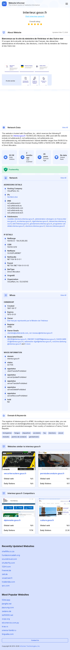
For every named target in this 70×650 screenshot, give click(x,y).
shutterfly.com (8, 563)
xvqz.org (6, 619)
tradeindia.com (8, 582)
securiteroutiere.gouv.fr (15, 473)
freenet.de (6, 570)
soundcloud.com (9, 559)
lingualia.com (8, 634)
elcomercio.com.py (10, 622)
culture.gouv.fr (47, 520)
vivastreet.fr (7, 578)
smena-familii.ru (9, 630)
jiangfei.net (6, 603)
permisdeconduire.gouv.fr (52, 473)
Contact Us (35, 640)
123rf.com (6, 566)
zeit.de (5, 574)
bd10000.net (7, 615)
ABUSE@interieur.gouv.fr (16, 339)
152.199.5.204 (12, 197)
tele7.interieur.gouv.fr (21, 224)
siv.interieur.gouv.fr (24, 221)
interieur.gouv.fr (19, 136)
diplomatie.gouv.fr (12, 520)
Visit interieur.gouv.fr (35, 16)
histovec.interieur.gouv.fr (55, 226)
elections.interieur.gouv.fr (35, 226)
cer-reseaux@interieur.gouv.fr (40, 333)
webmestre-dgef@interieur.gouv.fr (37, 342)
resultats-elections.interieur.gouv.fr (20, 219)
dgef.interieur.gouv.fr (40, 221)
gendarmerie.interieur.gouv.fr (41, 224)
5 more (27, 344)
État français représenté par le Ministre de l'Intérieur (27, 321)
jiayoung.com (8, 607)
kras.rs (5, 626)
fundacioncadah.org (11, 555)
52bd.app (6, 600)
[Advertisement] (35, 54)
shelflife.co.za (8, 551)
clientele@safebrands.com (17, 333)
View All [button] (65, 127)
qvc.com (5, 585)
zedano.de (6, 611)
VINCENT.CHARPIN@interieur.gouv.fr (41, 339)
